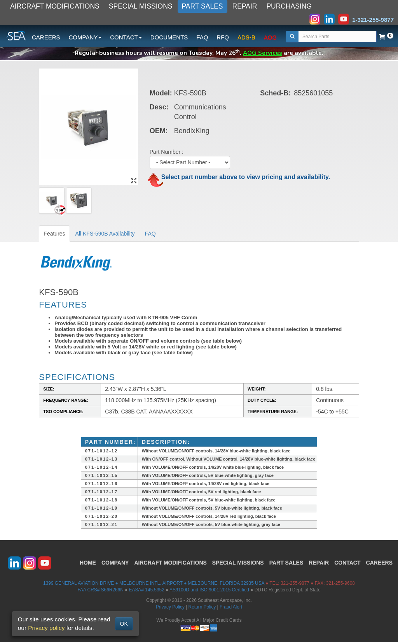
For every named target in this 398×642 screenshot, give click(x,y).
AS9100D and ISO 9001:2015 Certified (209, 590)
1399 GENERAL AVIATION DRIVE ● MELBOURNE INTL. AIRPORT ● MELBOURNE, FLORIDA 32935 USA (153, 583)
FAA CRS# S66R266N (100, 590)
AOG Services (262, 53)
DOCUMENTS (169, 37)
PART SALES (202, 6)
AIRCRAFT (170, 562)
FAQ (202, 37)
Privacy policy (46, 627)
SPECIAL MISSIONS (141, 6)
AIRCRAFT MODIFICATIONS (55, 6)
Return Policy (202, 607)
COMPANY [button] (85, 37)
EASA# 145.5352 (146, 590)
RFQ (222, 37)
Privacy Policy (170, 607)
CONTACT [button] (125, 37)
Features (54, 233)
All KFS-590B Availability (105, 233)
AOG (270, 37)
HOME (88, 562)
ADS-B (246, 37)
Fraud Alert (231, 607)
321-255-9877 (295, 583)
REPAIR (244, 6)
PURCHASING (289, 6)
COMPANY (115, 562)
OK (124, 624)
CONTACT (347, 562)
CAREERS (46, 37)
